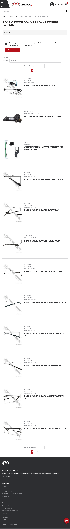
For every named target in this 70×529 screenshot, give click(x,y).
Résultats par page (30, 66)
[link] (27, 70)
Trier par (5, 60)
